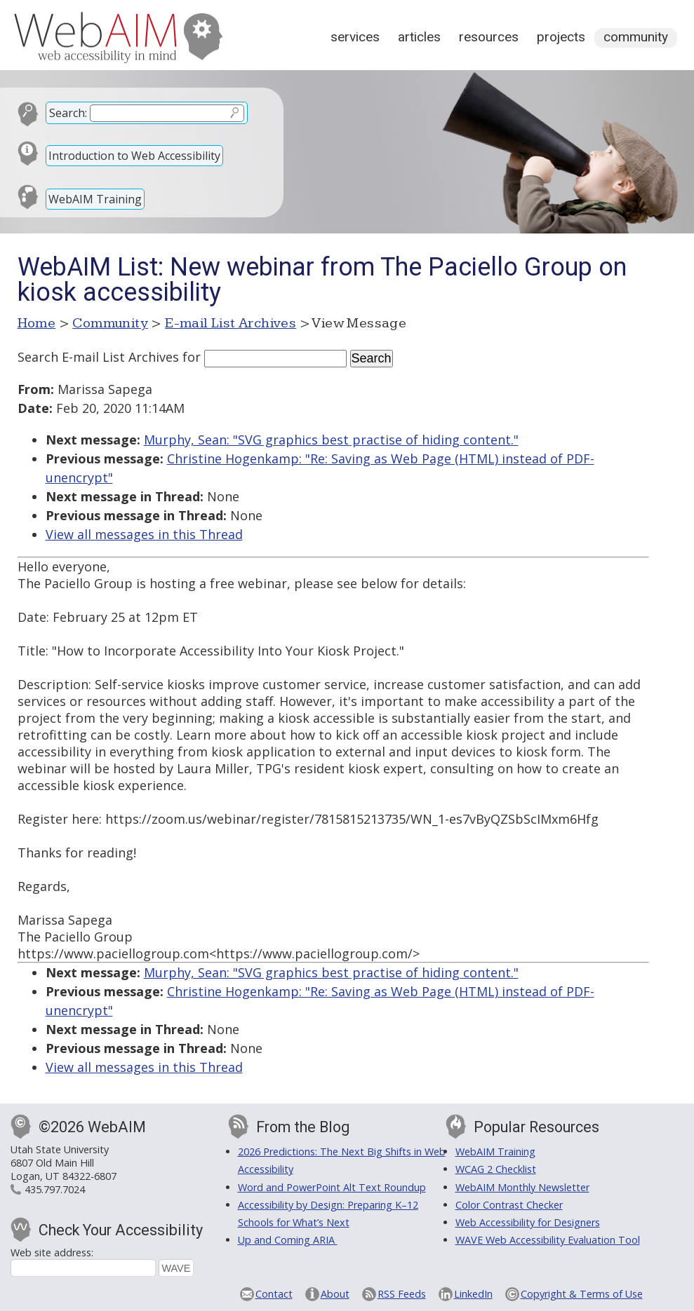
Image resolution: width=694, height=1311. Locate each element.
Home (37, 323)
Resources (489, 37)
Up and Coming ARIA (288, 1240)
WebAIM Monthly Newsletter (522, 1187)
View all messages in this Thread (144, 534)
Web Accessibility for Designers (527, 1222)
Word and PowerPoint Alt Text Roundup (332, 1187)
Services (355, 37)
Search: (68, 113)
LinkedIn (473, 1293)
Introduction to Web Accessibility (134, 155)
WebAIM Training (95, 199)
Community (635, 37)
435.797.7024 (55, 1189)
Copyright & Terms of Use (582, 1293)
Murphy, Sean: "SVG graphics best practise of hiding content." (331, 439)
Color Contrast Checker (509, 1204)
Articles (419, 37)
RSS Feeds (402, 1293)
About (335, 1293)
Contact (274, 1293)
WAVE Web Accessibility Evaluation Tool (547, 1240)
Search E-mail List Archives (98, 356)
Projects (561, 37)
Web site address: (52, 1252)
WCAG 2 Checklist (495, 1169)
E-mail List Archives (230, 323)
